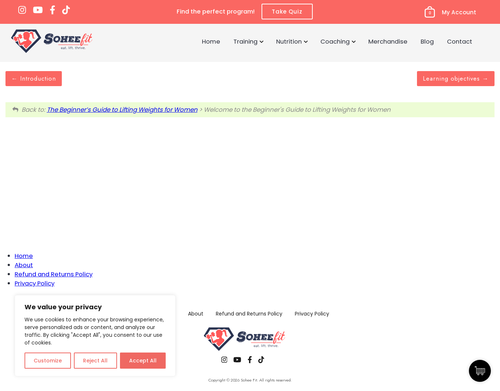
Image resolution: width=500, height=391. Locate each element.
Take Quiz (287, 11)
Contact (459, 41)
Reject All (95, 360)
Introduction (33, 78)
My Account (459, 12)
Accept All (143, 360)
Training (245, 41)
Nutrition (289, 41)
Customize (48, 360)
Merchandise (387, 41)
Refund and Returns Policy (54, 274)
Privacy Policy (34, 283)
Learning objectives (456, 78)
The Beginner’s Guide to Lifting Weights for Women (122, 109)
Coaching (335, 41)
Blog (427, 41)
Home (211, 41)
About (24, 265)
